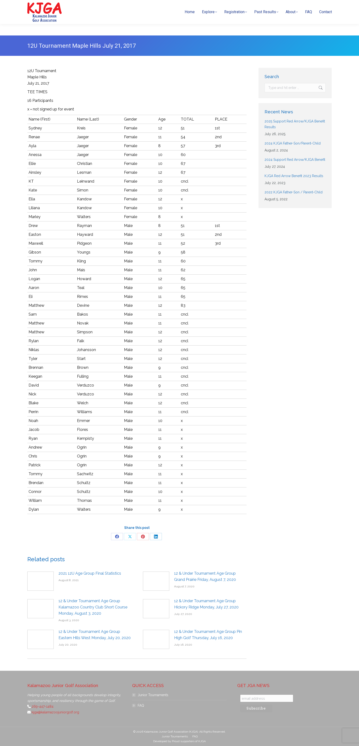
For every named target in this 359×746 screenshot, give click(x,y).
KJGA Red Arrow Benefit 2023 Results (294, 176)
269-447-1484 (215, 6)
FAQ (141, 705)
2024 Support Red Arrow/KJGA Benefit (295, 160)
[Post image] (40, 581)
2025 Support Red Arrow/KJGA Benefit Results (295, 124)
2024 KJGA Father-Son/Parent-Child (293, 143)
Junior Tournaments (153, 695)
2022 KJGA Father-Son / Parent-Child (294, 192)
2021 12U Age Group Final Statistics (90, 573)
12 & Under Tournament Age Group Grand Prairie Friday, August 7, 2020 (205, 576)
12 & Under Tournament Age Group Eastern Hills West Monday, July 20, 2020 (95, 634)
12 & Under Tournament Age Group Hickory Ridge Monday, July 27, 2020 (206, 604)
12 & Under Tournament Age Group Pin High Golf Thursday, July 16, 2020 (208, 634)
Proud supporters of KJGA (189, 741)
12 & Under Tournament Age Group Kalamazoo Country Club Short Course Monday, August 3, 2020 (93, 607)
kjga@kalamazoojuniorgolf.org (258, 6)
